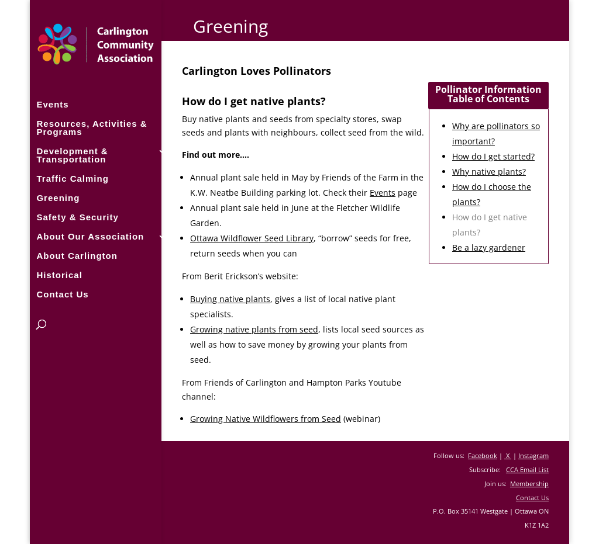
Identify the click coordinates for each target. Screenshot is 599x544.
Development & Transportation (72, 154)
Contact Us (62, 293)
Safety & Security (77, 216)
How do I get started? (493, 156)
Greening (58, 197)
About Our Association (90, 235)
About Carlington (76, 255)
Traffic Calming (72, 178)
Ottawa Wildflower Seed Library (252, 238)
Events (52, 103)
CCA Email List (527, 469)
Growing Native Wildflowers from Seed (265, 418)
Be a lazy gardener (488, 247)
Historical (59, 274)
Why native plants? (489, 171)
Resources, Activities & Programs (91, 127)
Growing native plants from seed (254, 329)
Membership (529, 483)
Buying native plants (230, 298)
